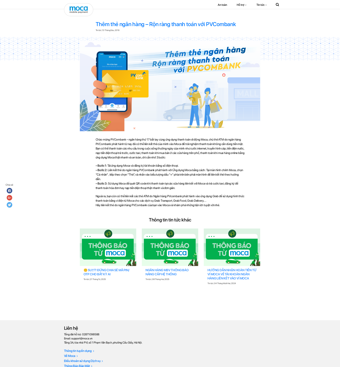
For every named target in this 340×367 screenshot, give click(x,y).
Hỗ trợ (240, 5)
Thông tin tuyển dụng (79, 351)
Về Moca (71, 356)
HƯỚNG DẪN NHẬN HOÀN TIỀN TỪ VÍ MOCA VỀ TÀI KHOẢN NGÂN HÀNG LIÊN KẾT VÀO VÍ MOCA (231, 274)
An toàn (222, 5)
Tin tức (260, 5)
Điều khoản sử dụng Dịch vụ (83, 361)
